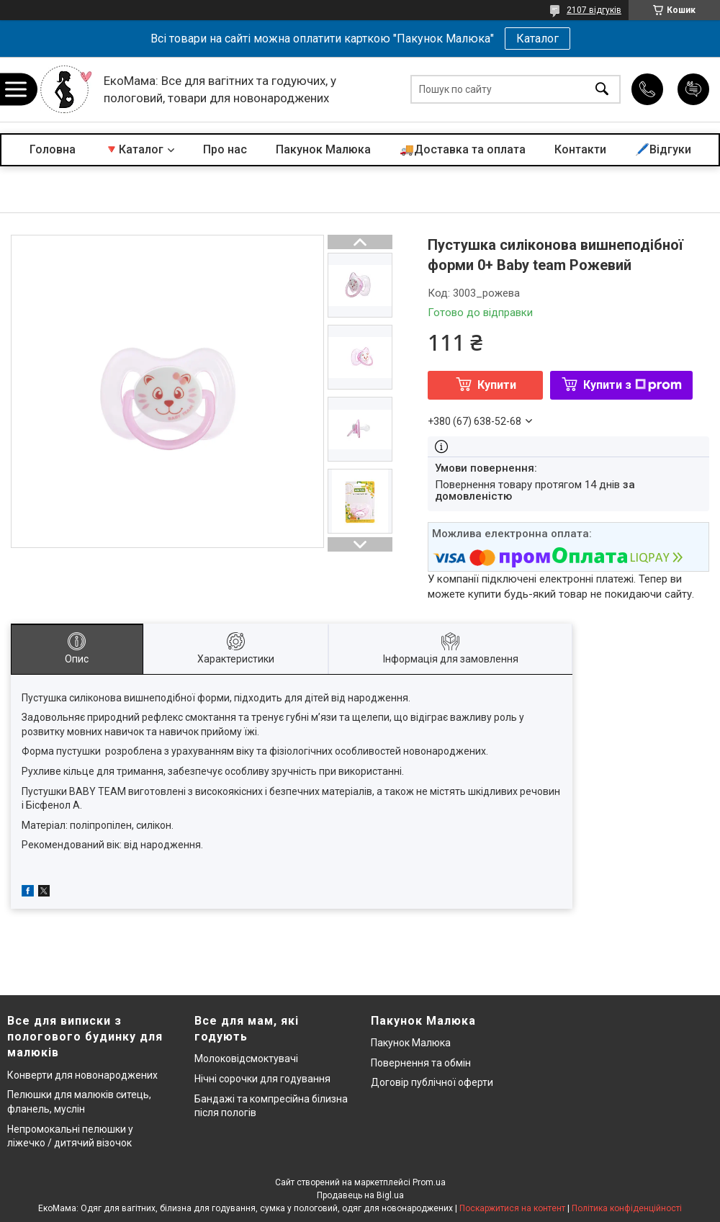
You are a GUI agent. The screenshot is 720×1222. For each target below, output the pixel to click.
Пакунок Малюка (323, 149)
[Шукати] (602, 89)
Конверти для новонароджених (82, 1075)
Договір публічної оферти (432, 1082)
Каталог (537, 38)
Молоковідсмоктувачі (246, 1058)
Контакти (580, 149)
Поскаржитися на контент (512, 1208)
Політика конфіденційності (627, 1208)
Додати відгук (693, 89)
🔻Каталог (133, 149)
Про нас (225, 149)
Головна (53, 149)
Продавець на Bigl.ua (360, 1195)
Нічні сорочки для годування (262, 1078)
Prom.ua (429, 1182)
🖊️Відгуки (663, 149)
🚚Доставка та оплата (463, 149)
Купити (496, 385)
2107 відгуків (594, 10)
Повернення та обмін (421, 1063)
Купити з (632, 385)
